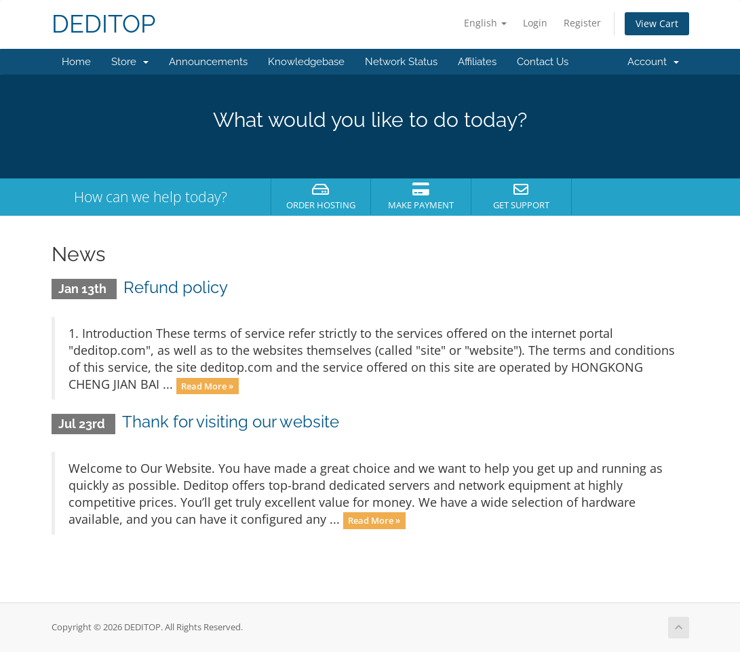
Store (130, 62)
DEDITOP (103, 24)
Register (582, 22)
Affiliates (477, 62)
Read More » (207, 385)
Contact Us (542, 62)
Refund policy (175, 287)
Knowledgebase (306, 62)
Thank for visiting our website (230, 422)
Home (76, 62)
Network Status (401, 62)
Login (535, 22)
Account (653, 62)
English (485, 22)
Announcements (208, 62)
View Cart (657, 23)
